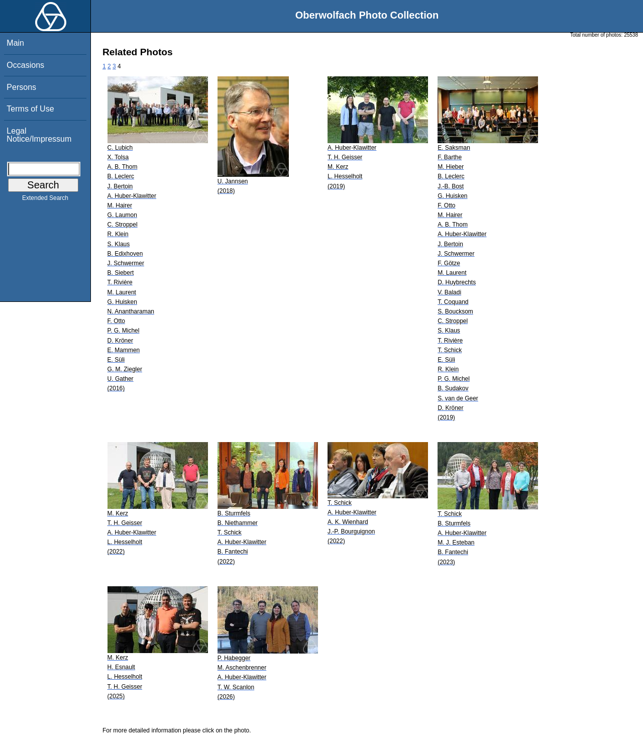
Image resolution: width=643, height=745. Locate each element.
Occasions (25, 65)
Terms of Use (30, 108)
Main (15, 43)
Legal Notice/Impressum (39, 135)
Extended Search (45, 200)
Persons (21, 87)
